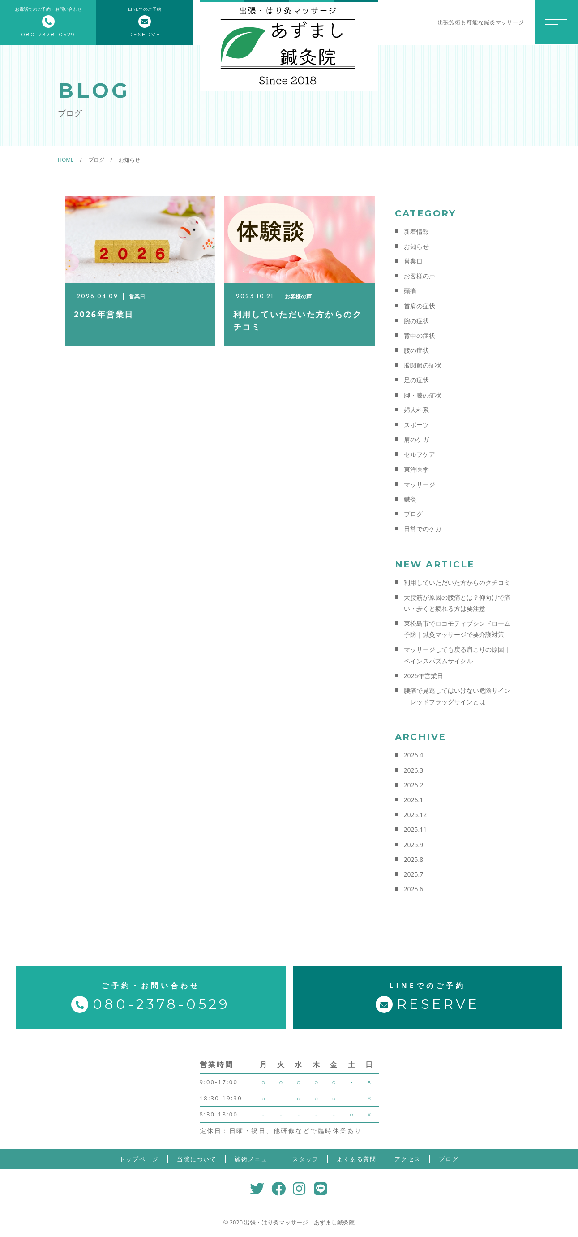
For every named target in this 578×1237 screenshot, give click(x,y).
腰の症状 (416, 350)
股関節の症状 (422, 365)
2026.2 (414, 785)
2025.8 (414, 859)
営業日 (413, 261)
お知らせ (416, 246)
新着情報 (416, 231)
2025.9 (414, 844)
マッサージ (419, 484)
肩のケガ (416, 439)
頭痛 (410, 290)
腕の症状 (416, 320)
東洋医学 (416, 469)
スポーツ (416, 424)
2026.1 (414, 800)
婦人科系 (416, 410)
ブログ (413, 514)
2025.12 (415, 814)
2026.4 (414, 755)
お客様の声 (419, 276)
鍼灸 (410, 499)
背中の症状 (419, 335)
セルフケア (419, 454)
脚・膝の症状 (422, 395)
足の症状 (416, 380)
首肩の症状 (419, 306)
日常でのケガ (422, 528)
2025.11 (415, 829)
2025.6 (414, 889)
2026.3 (414, 770)
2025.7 (414, 874)
